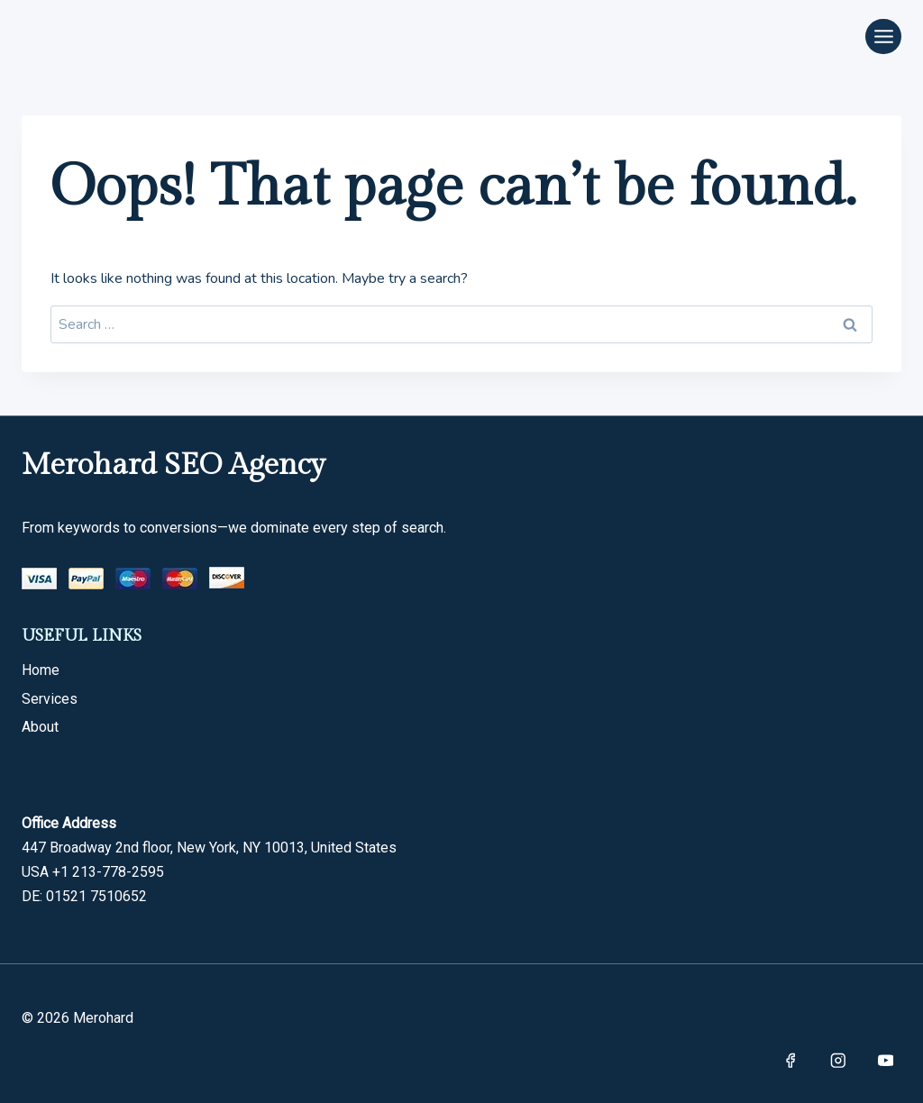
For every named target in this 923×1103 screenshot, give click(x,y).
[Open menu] (883, 36)
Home (40, 670)
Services (50, 698)
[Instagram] (838, 1060)
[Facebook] (790, 1060)
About (40, 726)
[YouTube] (885, 1060)
